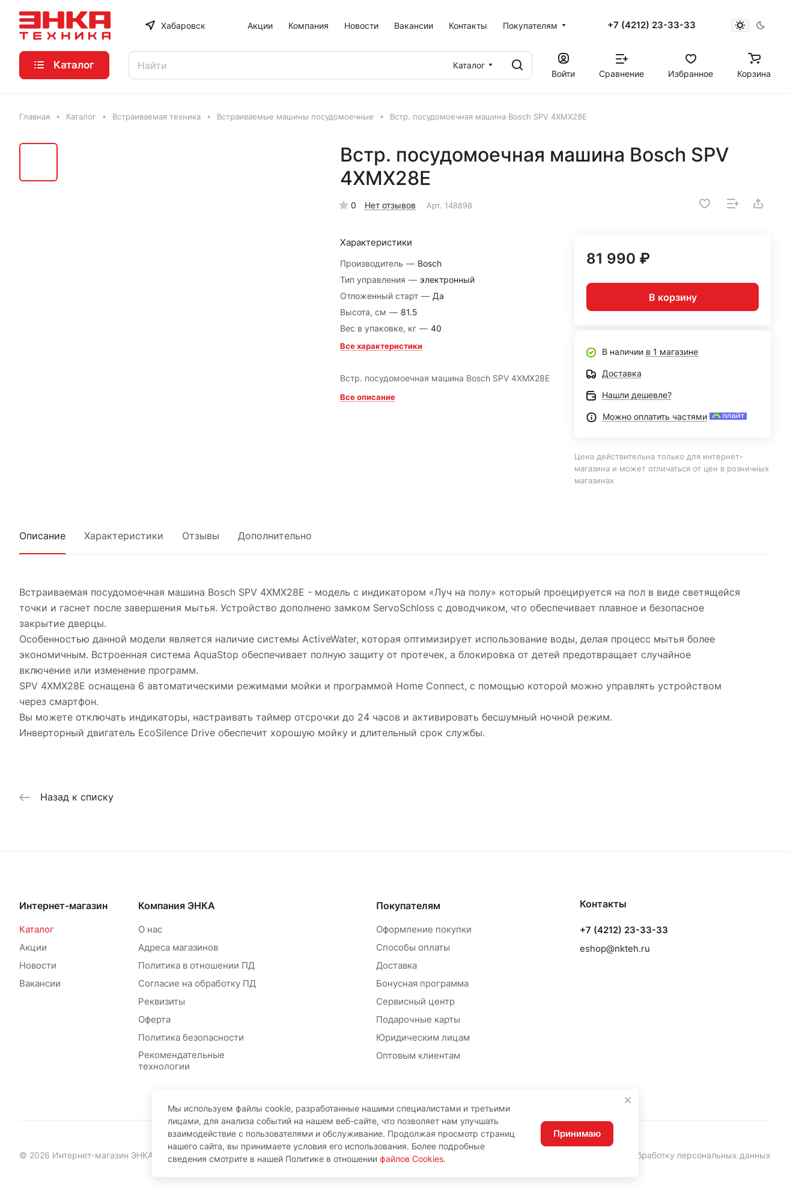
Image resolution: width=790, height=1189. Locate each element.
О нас (150, 929)
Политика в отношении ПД (196, 965)
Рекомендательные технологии (181, 1060)
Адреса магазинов (178, 947)
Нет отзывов (390, 205)
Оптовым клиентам (418, 1055)
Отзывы (200, 536)
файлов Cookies (411, 1159)
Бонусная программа (422, 983)
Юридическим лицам (423, 1037)
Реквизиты (161, 1001)
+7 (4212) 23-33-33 (651, 25)
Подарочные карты (418, 1019)
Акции (33, 947)
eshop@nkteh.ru (615, 948)
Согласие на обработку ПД (197, 983)
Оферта (154, 1019)
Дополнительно (275, 536)
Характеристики (123, 536)
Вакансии (40, 983)
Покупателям (408, 906)
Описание (42, 536)
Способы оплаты (413, 947)
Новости (37, 965)
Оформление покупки (424, 929)
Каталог (36, 929)
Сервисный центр (415, 1001)
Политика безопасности (191, 1037)
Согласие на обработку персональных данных (675, 1155)
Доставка (396, 965)
